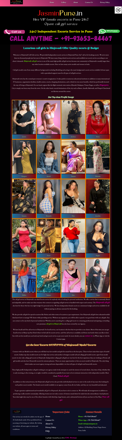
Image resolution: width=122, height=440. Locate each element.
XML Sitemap (70, 437)
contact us (88, 336)
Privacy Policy (105, 2)
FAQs (47, 431)
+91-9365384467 (90, 416)
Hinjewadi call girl (103, 302)
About (75, 2)
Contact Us (89, 2)
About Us (49, 423)
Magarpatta (104, 85)
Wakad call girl (63, 376)
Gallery (63, 2)
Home (52, 2)
